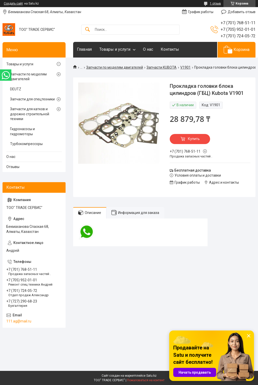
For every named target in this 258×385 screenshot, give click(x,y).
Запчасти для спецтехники (32, 99)
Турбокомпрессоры (26, 144)
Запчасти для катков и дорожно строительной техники (29, 114)
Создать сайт (13, 3)
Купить (194, 139)
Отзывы (12, 167)
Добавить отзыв (241, 12)
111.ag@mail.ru (18, 321)
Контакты (170, 49)
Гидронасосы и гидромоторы (22, 131)
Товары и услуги (114, 49)
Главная (84, 49)
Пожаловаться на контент (145, 380)
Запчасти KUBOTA (162, 67)
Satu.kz (151, 375)
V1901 (185, 67)
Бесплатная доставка (193, 170)
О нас (148, 49)
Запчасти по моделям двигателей (114, 67)
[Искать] (87, 30)
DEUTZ (15, 89)
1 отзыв (215, 3)
